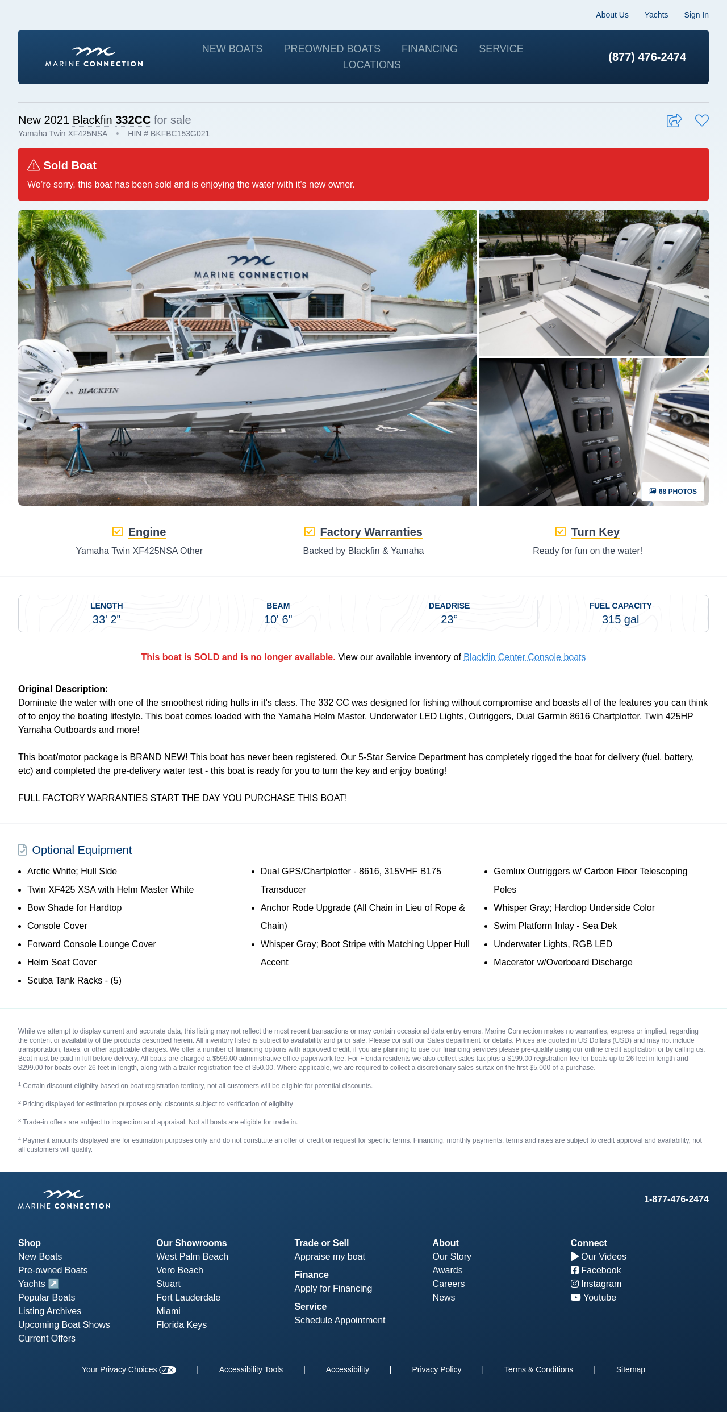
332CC (133, 120)
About (446, 1243)
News (444, 1297)
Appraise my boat (329, 1256)
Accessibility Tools (251, 1369)
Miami (168, 1311)
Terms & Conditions (538, 1369)
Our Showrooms (191, 1243)
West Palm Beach (192, 1256)
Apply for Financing (333, 1288)
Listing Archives (49, 1311)
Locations (371, 64)
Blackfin (92, 120)
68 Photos (673, 491)
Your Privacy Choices (129, 1369)
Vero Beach (179, 1270)
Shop (29, 1243)
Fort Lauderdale (188, 1297)
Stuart (168, 1284)
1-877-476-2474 (676, 1199)
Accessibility (347, 1369)
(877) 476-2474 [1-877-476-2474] (647, 57)
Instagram (596, 1284)
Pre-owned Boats (53, 1270)
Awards (448, 1270)
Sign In (696, 14)
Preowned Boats (332, 49)
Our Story (452, 1256)
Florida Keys (181, 1325)
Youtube (593, 1297)
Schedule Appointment (339, 1320)
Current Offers (47, 1338)
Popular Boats (47, 1297)
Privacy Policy (436, 1369)
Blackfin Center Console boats (524, 657)
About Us (612, 14)
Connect (589, 1243)
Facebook (596, 1270)
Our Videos (598, 1256)
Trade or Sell (321, 1243)
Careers (449, 1284)
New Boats (232, 49)
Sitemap (630, 1369)
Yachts (656, 14)
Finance (311, 1275)
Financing (430, 49)
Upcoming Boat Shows (64, 1325)
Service (501, 49)
